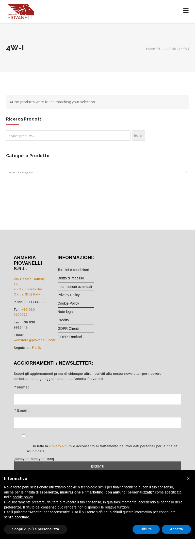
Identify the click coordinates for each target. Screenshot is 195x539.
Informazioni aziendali (75, 287)
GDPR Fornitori (70, 337)
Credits (63, 320)
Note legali (66, 312)
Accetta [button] (176, 529)
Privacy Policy (69, 295)
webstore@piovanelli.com (34, 340)
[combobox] (97, 172)
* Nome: (21, 387)
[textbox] (97, 172)
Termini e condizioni (73, 270)
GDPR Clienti (68, 328)
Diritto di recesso (71, 278)
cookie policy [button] (22, 497)
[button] (188, 478)
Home (150, 49)
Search (138, 135)
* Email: (21, 410)
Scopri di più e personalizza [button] (35, 529)
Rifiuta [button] (146, 529)
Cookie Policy (68, 303)
